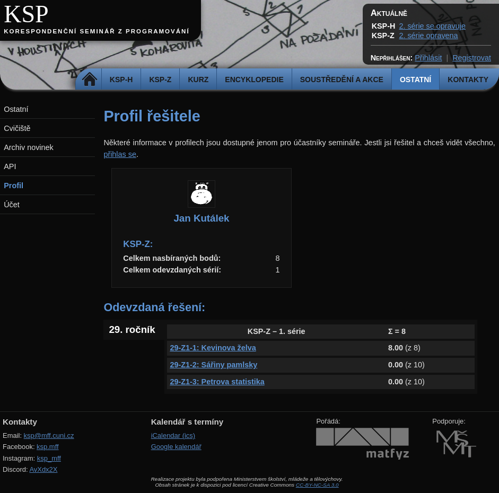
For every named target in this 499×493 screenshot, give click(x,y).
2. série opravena (428, 35)
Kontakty (468, 79)
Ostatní (415, 79)
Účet (12, 204)
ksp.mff (48, 447)
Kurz (198, 79)
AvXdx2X (43, 469)
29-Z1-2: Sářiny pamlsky (213, 364)
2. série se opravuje (432, 26)
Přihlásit (428, 58)
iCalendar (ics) (173, 435)
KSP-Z (160, 79)
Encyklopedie (254, 79)
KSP (26, 14)
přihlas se (119, 154)
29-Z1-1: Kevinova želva (213, 348)
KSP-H (121, 79)
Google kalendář (176, 447)
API (10, 166)
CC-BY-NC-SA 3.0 (317, 485)
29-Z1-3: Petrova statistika (217, 381)
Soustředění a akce (341, 79)
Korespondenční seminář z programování (96, 31)
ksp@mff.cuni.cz (49, 435)
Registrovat (471, 58)
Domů (89, 79)
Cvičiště (17, 128)
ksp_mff (49, 458)
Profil (13, 185)
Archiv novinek (29, 147)
